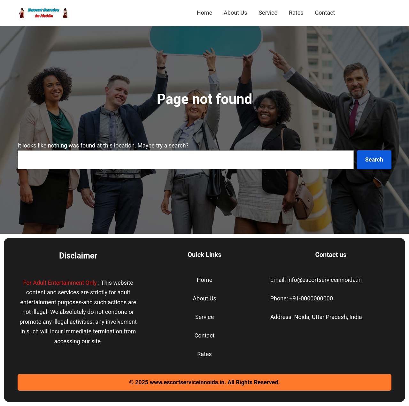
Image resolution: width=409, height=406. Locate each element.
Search (374, 159)
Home (204, 279)
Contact (205, 335)
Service (204, 317)
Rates (204, 354)
